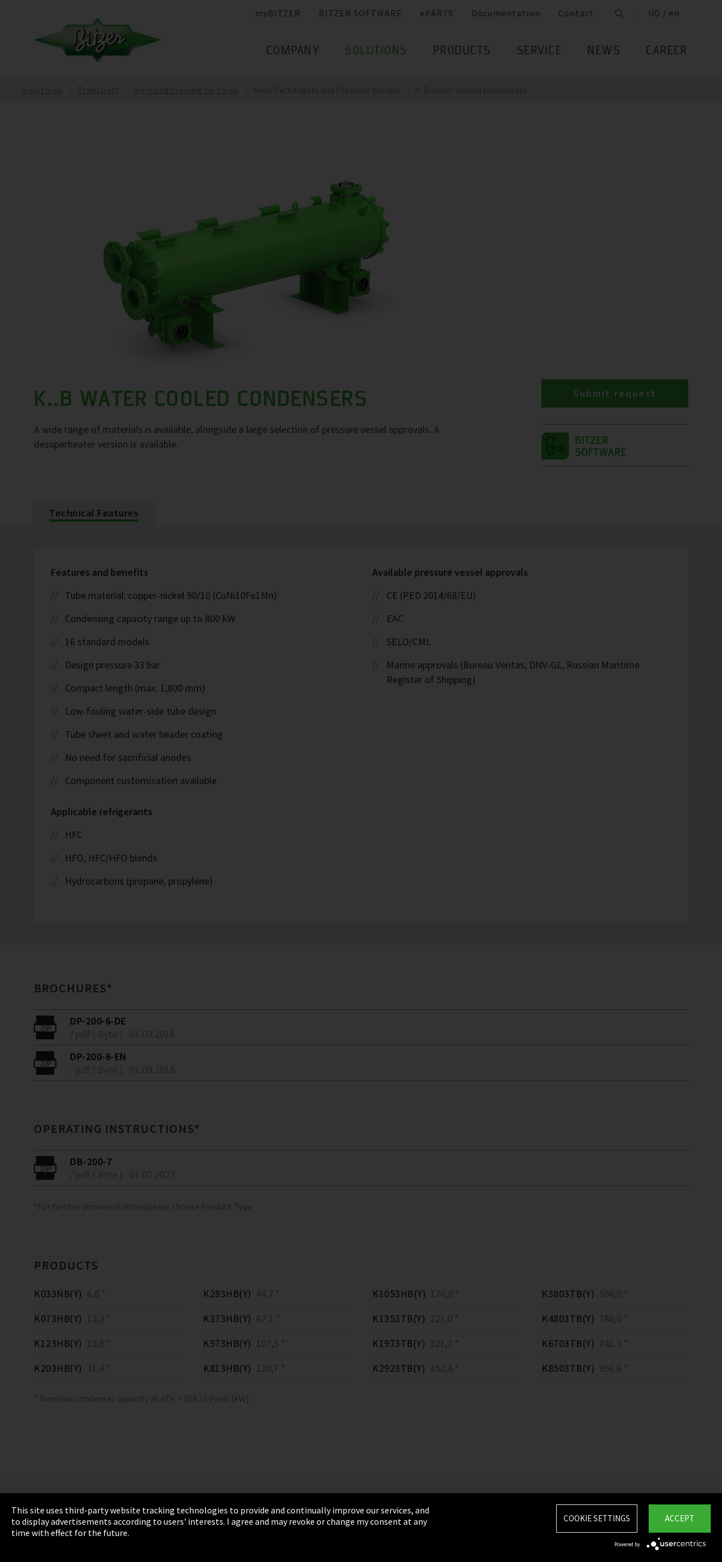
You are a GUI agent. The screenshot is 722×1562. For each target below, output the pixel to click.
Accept (679, 1518)
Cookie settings (596, 1518)
